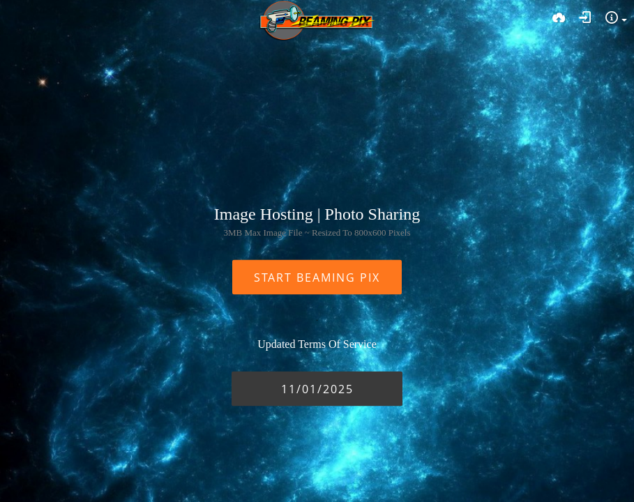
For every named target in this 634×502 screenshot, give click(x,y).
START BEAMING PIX (317, 277)
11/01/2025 (317, 389)
